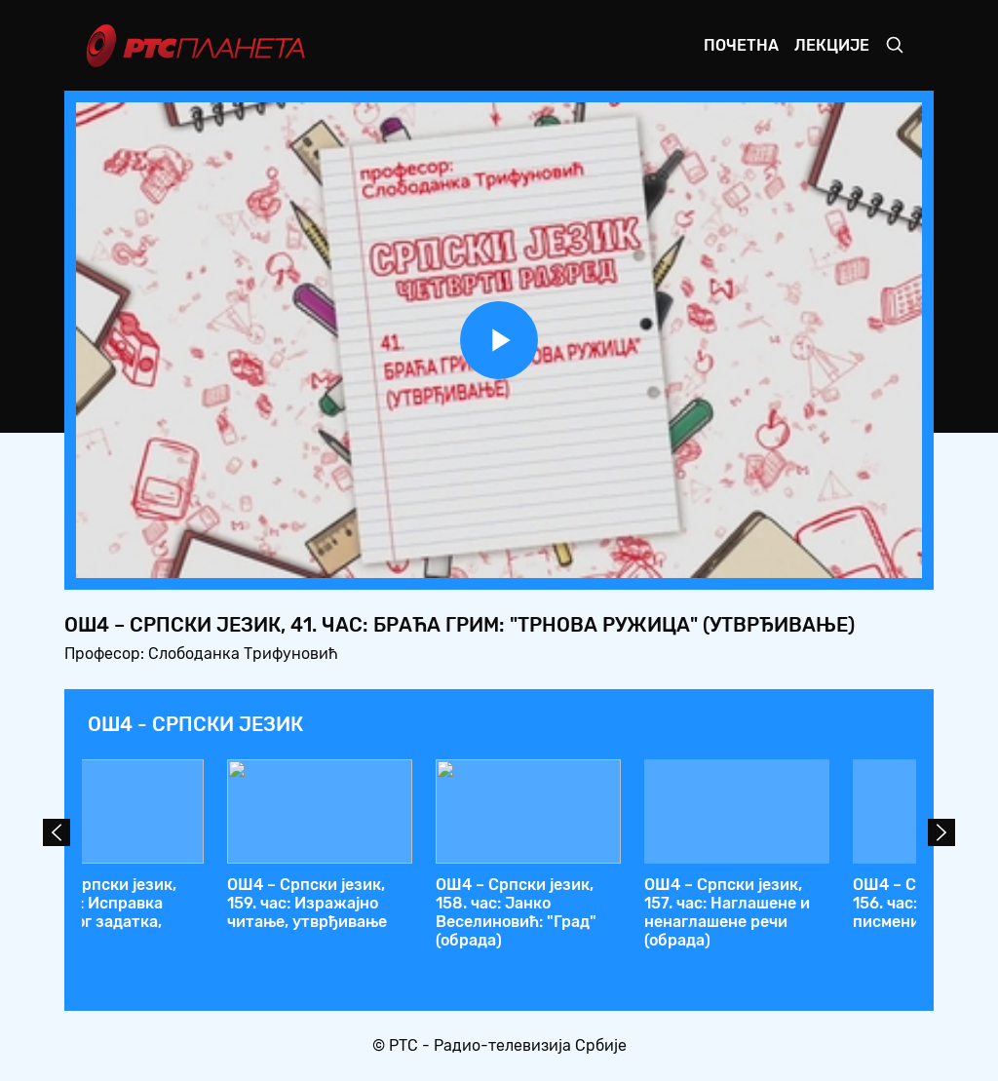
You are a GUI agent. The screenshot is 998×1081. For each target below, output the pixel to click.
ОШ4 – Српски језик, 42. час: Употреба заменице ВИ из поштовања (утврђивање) (575, 922)
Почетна (741, 45)
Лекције (831, 45)
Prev (56, 832)
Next (941, 832)
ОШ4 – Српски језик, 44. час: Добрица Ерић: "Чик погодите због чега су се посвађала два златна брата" (167, 922)
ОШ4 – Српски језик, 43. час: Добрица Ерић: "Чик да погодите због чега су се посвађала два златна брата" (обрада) (376, 931)
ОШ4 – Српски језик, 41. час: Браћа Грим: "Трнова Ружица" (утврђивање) (796, 912)
